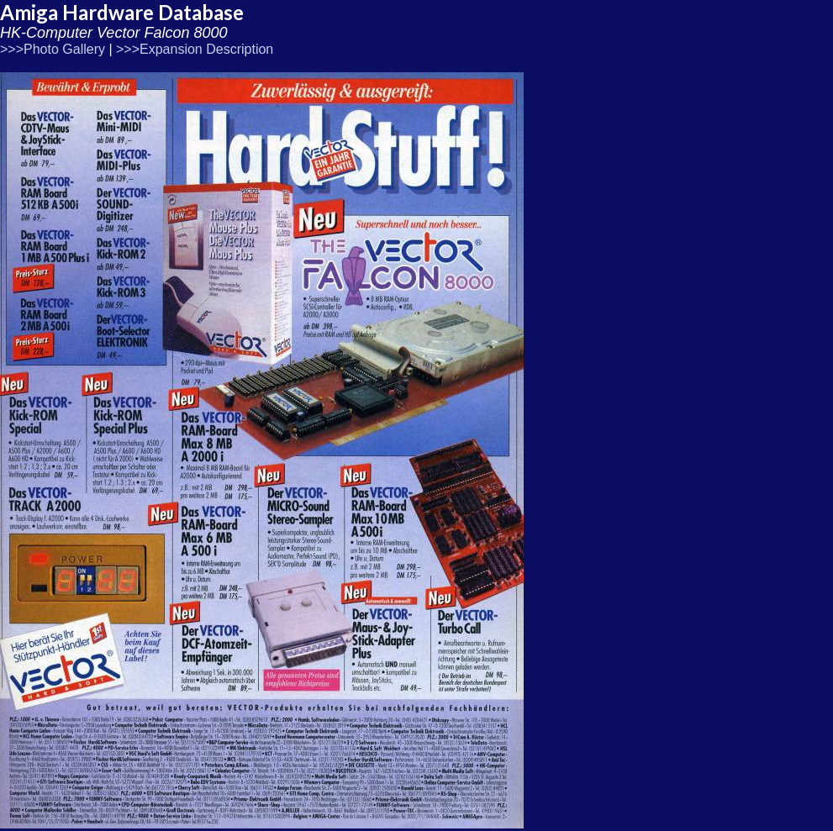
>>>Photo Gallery (52, 49)
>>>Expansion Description (194, 49)
